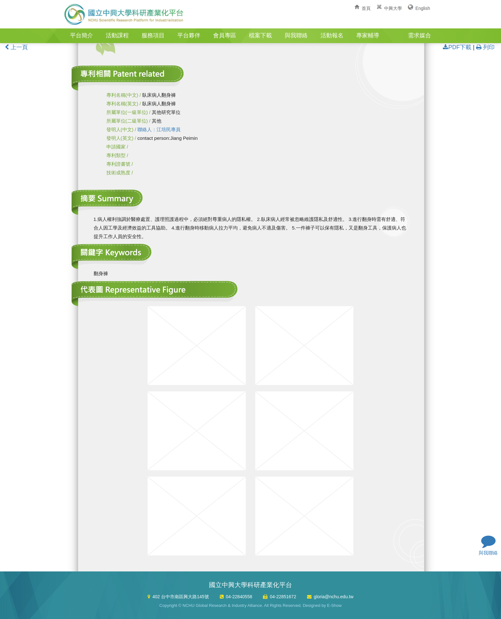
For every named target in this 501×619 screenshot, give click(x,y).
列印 (485, 47)
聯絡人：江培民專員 (159, 129)
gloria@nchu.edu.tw (333, 596)
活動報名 (331, 35)
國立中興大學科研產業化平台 (124, 14)
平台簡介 (81, 35)
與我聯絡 (296, 35)
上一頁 (16, 47)
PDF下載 (457, 47)
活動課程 (117, 35)
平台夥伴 (188, 35)
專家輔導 (367, 35)
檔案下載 (260, 35)
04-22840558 (239, 596)
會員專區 (224, 35)
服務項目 (153, 35)
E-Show (334, 605)
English (422, 8)
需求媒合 (419, 35)
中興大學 (393, 8)
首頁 (366, 8)
